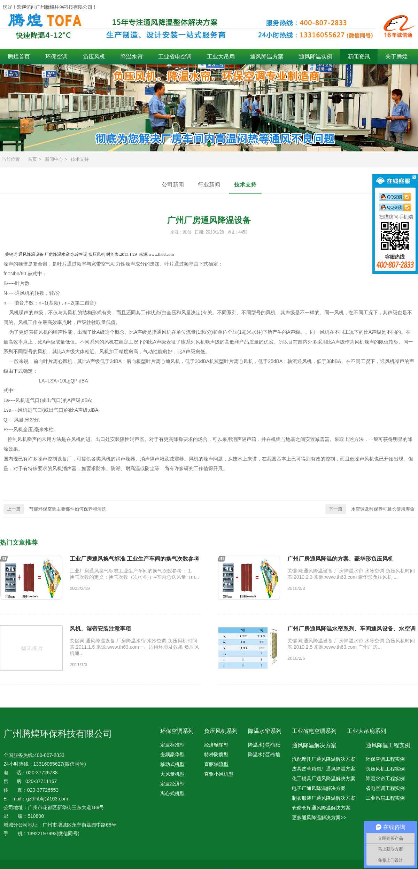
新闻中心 (54, 159)
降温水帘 (132, 57)
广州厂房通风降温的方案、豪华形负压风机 (340, 559)
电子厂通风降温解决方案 (319, 788)
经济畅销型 (216, 745)
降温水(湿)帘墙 (264, 754)
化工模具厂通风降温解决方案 (323, 778)
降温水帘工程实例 (385, 778)
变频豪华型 (172, 754)
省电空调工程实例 (385, 788)
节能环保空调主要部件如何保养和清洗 (54, 509)
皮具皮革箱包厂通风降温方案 (323, 769)
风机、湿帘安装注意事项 (100, 629)
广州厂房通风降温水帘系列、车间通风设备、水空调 (351, 629)
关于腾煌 (396, 57)
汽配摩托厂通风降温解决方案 (323, 759)
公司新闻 (173, 185)
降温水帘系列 (264, 731)
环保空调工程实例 (385, 759)
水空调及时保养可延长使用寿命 (370, 509)
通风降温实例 (315, 57)
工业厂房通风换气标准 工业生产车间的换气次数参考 (134, 559)
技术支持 (80, 159)
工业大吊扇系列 (366, 731)
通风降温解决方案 (314, 745)
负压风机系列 (221, 731)
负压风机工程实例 (385, 769)
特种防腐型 (216, 754)
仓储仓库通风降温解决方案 (321, 808)
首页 (32, 159)
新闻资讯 (359, 57)
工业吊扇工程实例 (385, 798)
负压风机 (94, 57)
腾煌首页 (19, 57)
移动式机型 (172, 764)
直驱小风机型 (218, 774)
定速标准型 (172, 745)
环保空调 (56, 57)
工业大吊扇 (221, 57)
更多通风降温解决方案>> (319, 817)
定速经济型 (172, 784)
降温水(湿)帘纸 (264, 745)
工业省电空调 (175, 57)
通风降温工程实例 (388, 745)
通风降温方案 (267, 57)
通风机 (22, 293)
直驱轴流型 (216, 764)
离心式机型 (172, 793)
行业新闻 (209, 185)
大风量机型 (172, 774)
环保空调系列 (177, 731)
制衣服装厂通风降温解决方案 (323, 798)
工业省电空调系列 (314, 731)
